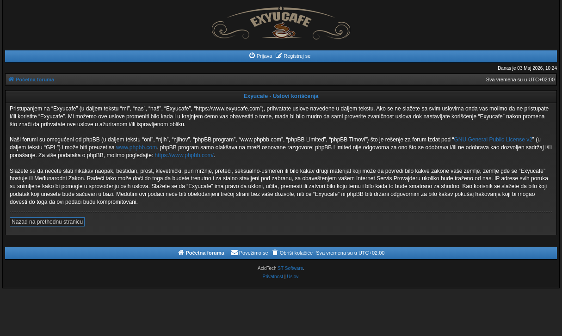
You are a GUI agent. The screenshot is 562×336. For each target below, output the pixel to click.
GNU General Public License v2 (493, 139)
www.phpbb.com (136, 147)
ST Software (290, 268)
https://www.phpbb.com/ (184, 155)
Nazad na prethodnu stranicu (47, 222)
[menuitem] (260, 55)
